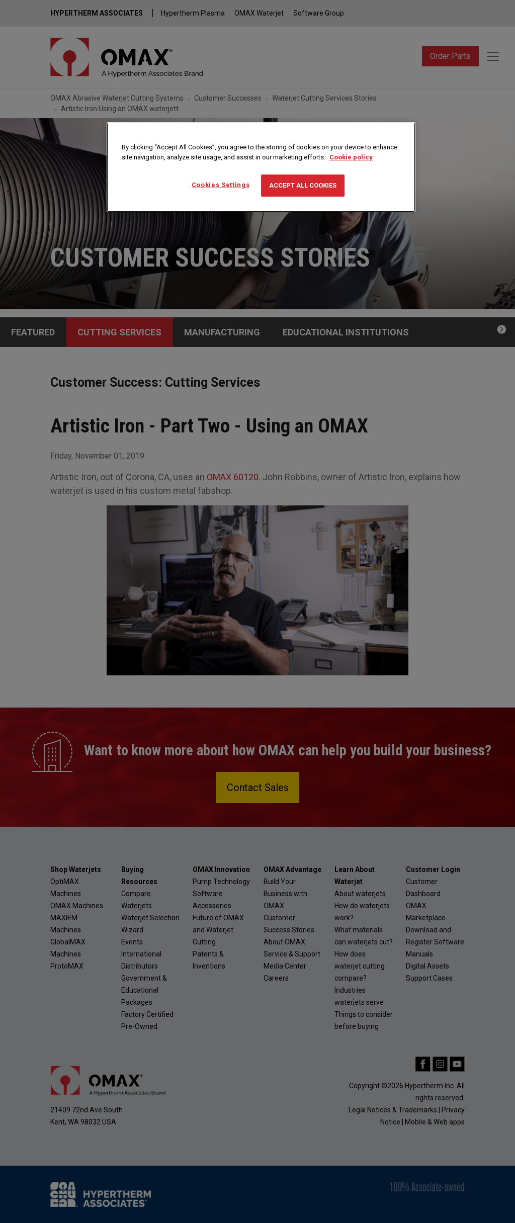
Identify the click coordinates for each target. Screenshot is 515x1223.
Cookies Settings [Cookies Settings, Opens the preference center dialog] (220, 185)
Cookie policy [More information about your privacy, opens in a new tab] (351, 157)
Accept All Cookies (302, 185)
